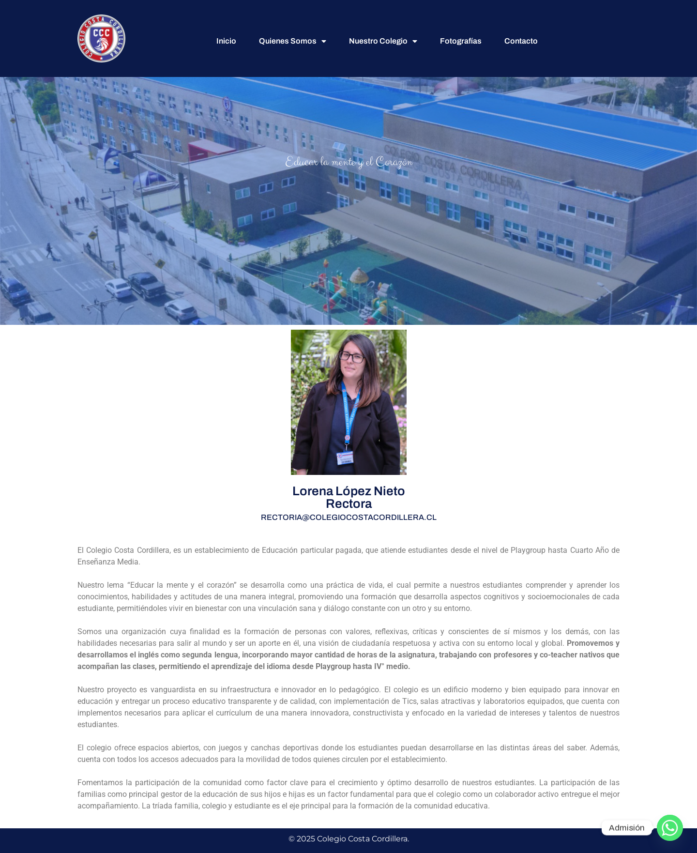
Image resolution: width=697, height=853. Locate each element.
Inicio (226, 41)
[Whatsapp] (670, 828)
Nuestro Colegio (383, 41)
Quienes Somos (292, 41)
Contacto (521, 41)
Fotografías (461, 41)
